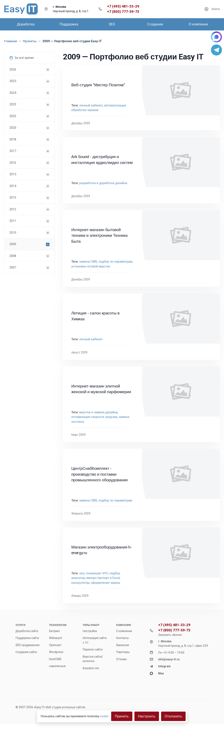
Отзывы (121, 659)
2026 (12, 69)
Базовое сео (91, 668)
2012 (12, 209)
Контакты (122, 638)
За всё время (21, 58)
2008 (12, 256)
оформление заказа (105, 583)
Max (161, 673)
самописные (57, 666)
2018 (12, 139)
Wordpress (56, 652)
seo (82, 573)
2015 (12, 174)
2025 (12, 81)
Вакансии (122, 645)
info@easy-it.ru (169, 659)
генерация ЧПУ (97, 573)
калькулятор (80, 583)
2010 (12, 232)
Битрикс (54, 631)
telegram (164, 666)
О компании (124, 631)
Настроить (146, 716)
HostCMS (55, 659)
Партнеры (123, 652)
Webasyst (55, 638)
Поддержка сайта (27, 638)
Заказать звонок (170, 635)
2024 (12, 93)
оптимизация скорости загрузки (94, 417)
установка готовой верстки (90, 266)
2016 (12, 163)
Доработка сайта (27, 631)
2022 (12, 116)
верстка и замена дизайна (98, 412)
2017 (12, 151)
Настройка (90, 631)
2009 (12, 244)
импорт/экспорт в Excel (103, 578)
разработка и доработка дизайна (103, 183)
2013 (12, 197)
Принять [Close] (122, 716)
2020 (12, 128)
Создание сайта (26, 652)
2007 (12, 267)
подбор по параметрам (115, 261)
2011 (12, 221)
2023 (12, 104)
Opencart (55, 645)
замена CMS (88, 261)
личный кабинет (91, 105)
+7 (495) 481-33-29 (123, 6)
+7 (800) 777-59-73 (123, 11)
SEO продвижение (28, 645)
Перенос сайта (92, 649)
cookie (104, 716)
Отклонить (173, 716)
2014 (12, 186)
